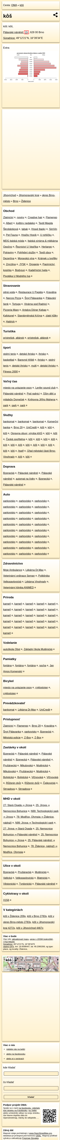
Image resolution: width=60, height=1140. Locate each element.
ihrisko (42, 354)
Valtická (7, 878)
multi (34, 365)
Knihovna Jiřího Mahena (41, 399)
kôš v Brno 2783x (37, 916)
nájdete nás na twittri (15, 1049)
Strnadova (9, 789)
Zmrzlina (11, 264)
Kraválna (51, 292)
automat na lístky (25, 478)
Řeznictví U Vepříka (27, 246)
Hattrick (10, 321)
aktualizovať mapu (20, 939)
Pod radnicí (33, 393)
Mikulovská (26, 765)
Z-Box (27, 737)
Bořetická (8, 777)
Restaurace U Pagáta (30, 292)
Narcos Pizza (13, 298)
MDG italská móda (13, 241)
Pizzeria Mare (11, 310)
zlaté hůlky (52, 315)
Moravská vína (26, 258)
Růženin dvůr (13, 783)
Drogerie (34, 264)
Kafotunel (8, 315)
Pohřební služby (26, 252)
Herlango (47, 246)
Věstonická (9, 883)
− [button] (8, 119)
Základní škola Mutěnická (38, 649)
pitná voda (9, 292)
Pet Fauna (12, 235)
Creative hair (35, 217)
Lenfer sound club (45, 387)
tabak (25, 229)
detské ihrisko (27, 354)
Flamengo (51, 217)
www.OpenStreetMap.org (40, 1133)
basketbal (8, 359)
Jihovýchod (9, 195)
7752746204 (8, 942)
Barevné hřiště (26, 359)
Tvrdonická (25, 883)
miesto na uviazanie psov (17, 387)
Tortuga (16, 304)
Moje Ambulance (12, 570)
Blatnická (42, 878)
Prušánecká (10, 765)
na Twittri (32, 1110)
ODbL (38, 1135)
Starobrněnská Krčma (30, 315)
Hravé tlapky (38, 229)
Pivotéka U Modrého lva (16, 276)
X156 (6, 900)
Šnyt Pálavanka (33, 298)
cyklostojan (41, 687)
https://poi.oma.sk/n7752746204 (16, 187)
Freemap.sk (41, 184)
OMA (14, 5)
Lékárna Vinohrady (35, 581)
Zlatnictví (8, 217)
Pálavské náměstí (16, 32)
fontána (7, 665)
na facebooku (25, 1108)
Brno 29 (18, 427)
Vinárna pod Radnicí (35, 304)
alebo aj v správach (15, 1058)
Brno (15, 201)
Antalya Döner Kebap (34, 310)
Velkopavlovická (24, 878)
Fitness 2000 (10, 371)
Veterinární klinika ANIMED (18, 587)
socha (42, 665)
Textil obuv (45, 252)
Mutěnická (42, 765)
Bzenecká (8, 473)
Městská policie (12, 737)
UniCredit (31, 427)
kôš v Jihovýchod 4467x (29, 928)
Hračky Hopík (29, 235)
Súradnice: (9, 38)
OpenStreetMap (25, 184)
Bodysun (20, 270)
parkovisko (9, 501)
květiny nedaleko (25, 223)
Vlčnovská (37, 777)
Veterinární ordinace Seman (19, 575)
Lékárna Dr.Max (35, 570)
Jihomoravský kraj (29, 195)
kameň (7, 603)
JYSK (22, 264)
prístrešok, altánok (13, 337)
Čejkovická (49, 783)
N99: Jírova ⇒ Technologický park (34, 822)
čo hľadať (8, 1082)
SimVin (53, 229)
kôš (22, 5)
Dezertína (8, 258)
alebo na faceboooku (15, 1054)
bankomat (8, 421)
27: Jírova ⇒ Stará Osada (17, 828)
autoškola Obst (11, 649)
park (5, 405)
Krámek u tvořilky (47, 258)
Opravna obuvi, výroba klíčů (26, 433)
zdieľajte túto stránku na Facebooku (21, 1109)
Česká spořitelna (15, 439)
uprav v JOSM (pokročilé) (41, 939)
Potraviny (8, 252)
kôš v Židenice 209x (14, 916)
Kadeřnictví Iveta (37, 270)
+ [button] (8, 114)
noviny (20, 217)
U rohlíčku (46, 235)
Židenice (26, 201)
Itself (21, 451)
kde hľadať (9, 1067)
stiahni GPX (8, 946)
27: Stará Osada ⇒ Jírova (17, 805)
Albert (9, 223)
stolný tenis (9, 354)
